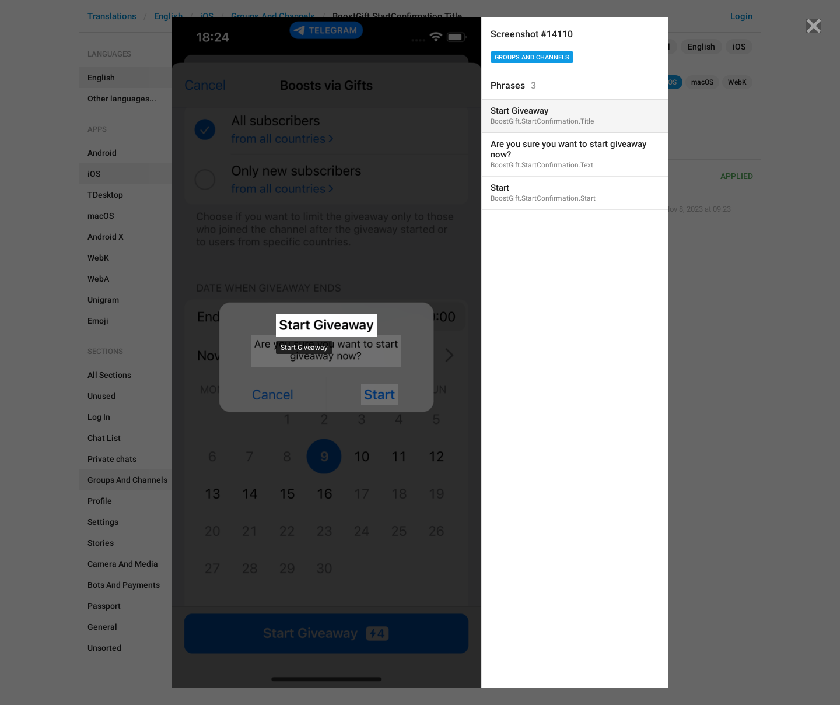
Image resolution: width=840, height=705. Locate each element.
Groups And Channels (532, 57)
